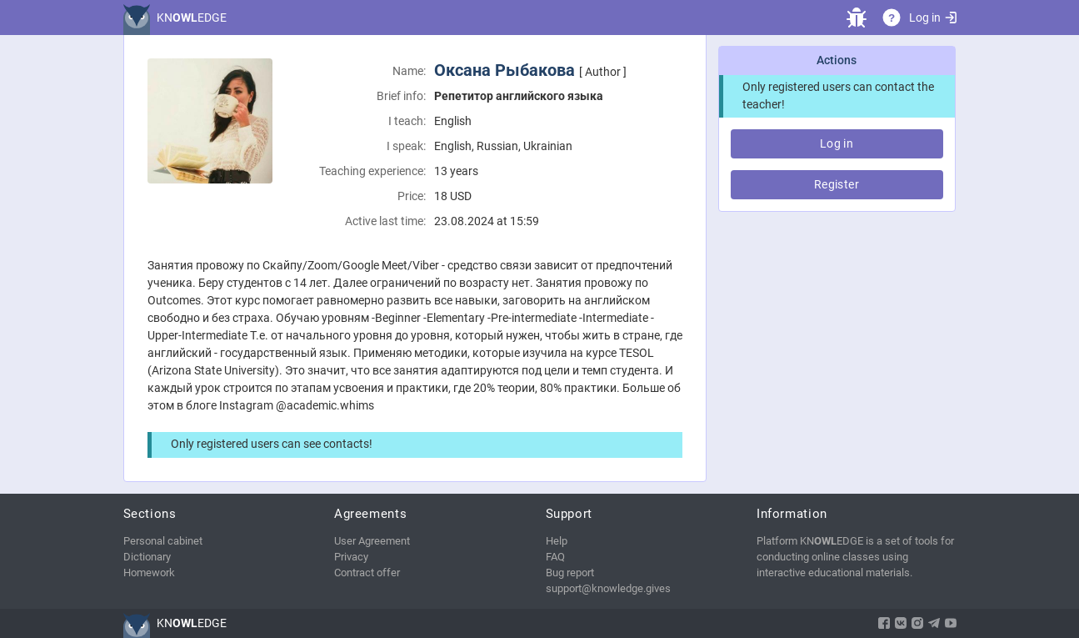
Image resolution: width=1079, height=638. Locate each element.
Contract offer (367, 572)
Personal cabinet (162, 541)
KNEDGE (192, 17)
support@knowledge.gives (608, 588)
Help (556, 541)
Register (836, 184)
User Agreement (372, 541)
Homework (149, 572)
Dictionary (147, 556)
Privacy (351, 556)
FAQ (555, 556)
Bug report (570, 572)
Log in (932, 17)
